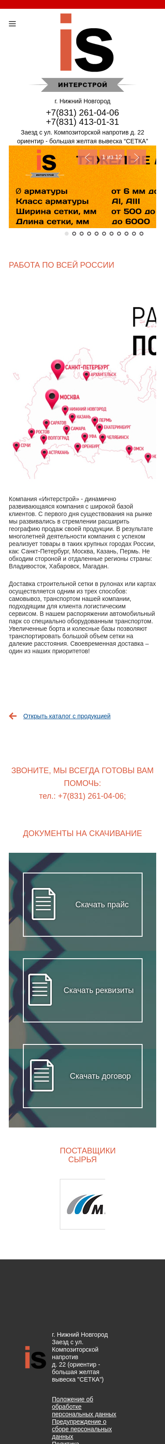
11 (141, 234)
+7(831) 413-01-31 (82, 122)
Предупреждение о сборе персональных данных (82, 1429)
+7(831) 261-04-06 (82, 112)
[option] (82, 1204)
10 (134, 234)
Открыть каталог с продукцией (66, 716)
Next (136, 157)
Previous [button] (32, 1204)
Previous (87, 157)
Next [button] (133, 1204)
